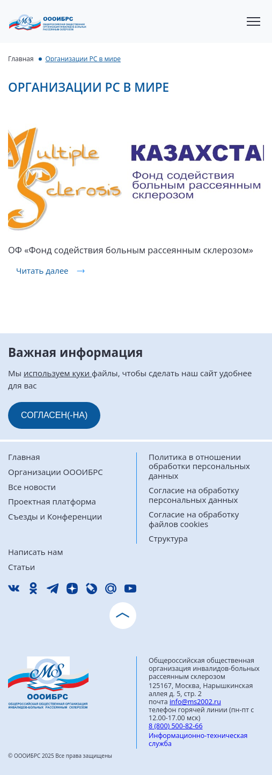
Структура (168, 538)
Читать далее (42, 270)
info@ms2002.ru (195, 701)
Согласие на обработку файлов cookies (194, 519)
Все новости (32, 487)
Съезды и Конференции (55, 516)
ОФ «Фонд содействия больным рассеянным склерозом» (130, 250)
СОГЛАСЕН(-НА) (54, 415)
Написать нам (35, 552)
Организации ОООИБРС (55, 472)
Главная (21, 58)
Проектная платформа (52, 501)
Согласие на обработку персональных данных (194, 495)
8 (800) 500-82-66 (176, 725)
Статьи (21, 567)
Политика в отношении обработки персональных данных (199, 466)
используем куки (58, 373)
